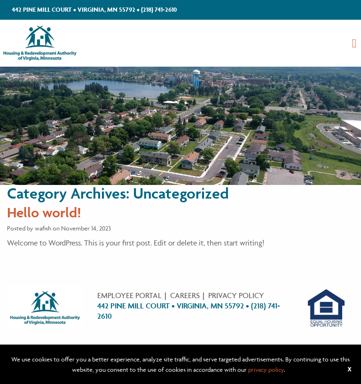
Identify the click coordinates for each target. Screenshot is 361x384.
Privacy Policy (236, 295)
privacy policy (266, 369)
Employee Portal (129, 295)
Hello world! (44, 212)
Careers (185, 295)
